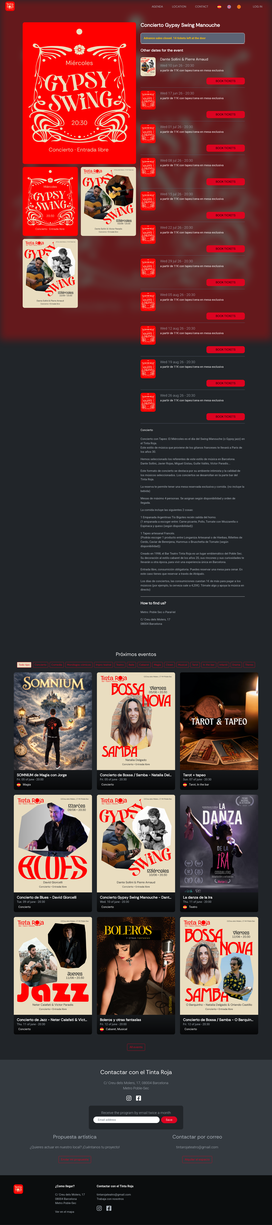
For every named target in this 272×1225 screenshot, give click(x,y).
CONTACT (201, 6)
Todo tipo (24, 664)
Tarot (195, 664)
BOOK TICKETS (226, 81)
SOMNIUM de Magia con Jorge (42, 775)
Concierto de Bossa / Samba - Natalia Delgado (136, 775)
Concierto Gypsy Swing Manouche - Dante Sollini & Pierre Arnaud (136, 897)
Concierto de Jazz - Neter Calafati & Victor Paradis (53, 1020)
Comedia (56, 664)
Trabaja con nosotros (110, 1199)
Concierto (40, 664)
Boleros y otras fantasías (120, 1020)
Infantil (223, 664)
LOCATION (179, 6)
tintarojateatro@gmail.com (114, 1194)
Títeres (249, 664)
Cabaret (144, 664)
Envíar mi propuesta (75, 1159)
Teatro (120, 664)
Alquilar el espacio (197, 1159)
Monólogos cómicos (79, 664)
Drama (236, 664)
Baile (131, 664)
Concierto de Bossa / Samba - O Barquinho (219, 1020)
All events (136, 1047)
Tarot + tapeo (194, 775)
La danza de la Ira (197, 897)
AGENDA (157, 6)
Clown (169, 664)
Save (169, 1120)
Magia (157, 664)
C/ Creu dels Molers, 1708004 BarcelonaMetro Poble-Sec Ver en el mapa (70, 1203)
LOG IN (257, 6)
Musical (182, 664)
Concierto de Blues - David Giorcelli (46, 897)
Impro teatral (103, 664)
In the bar (209, 664)
